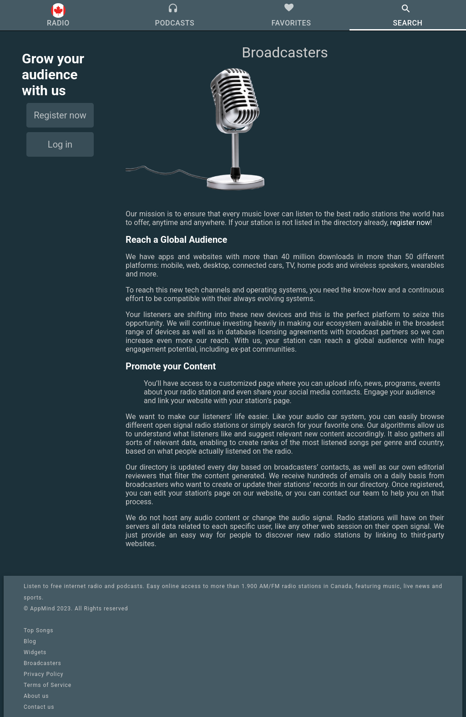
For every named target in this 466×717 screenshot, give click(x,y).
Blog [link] (30, 641)
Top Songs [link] (38, 630)
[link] (233, 663)
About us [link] (36, 696)
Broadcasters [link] (42, 663)
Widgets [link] (35, 652)
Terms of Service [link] (47, 685)
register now (410, 222)
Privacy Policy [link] (43, 674)
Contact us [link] (39, 707)
